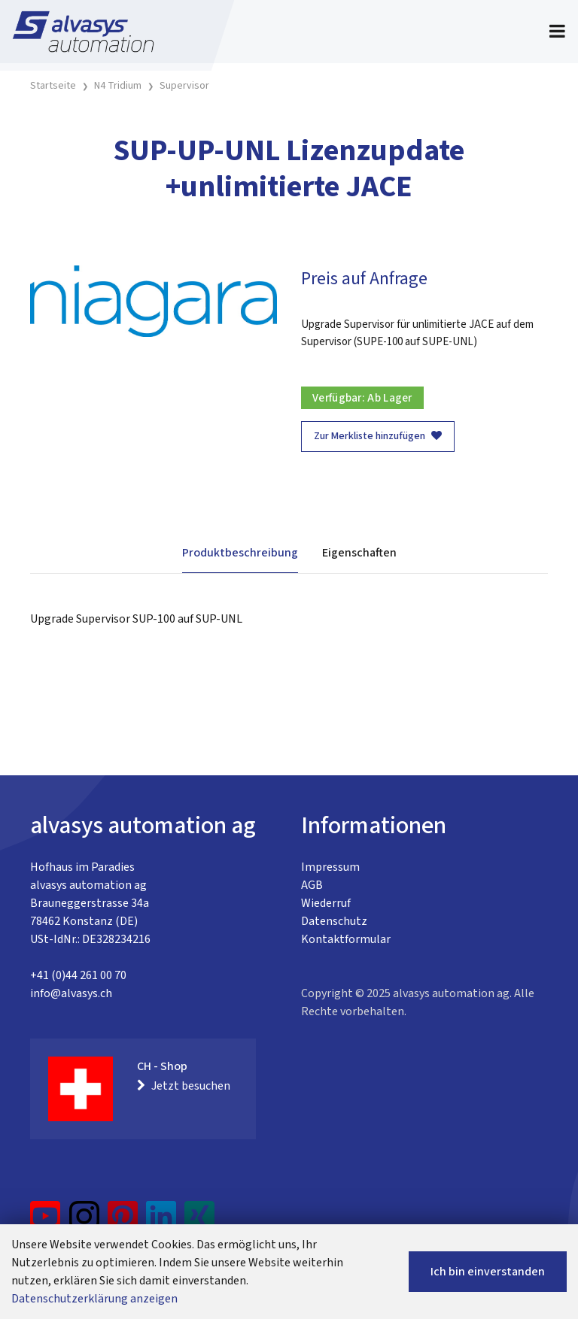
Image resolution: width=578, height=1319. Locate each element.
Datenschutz (334, 921)
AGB (312, 885)
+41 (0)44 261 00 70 (78, 975)
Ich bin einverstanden (487, 1271)
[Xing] (199, 1222)
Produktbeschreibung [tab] (240, 552)
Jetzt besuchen (183, 1086)
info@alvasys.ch (71, 993)
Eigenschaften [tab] (359, 552)
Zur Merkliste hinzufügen (378, 436)
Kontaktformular (346, 939)
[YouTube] (45, 1222)
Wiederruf (326, 903)
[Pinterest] (123, 1222)
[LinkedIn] (161, 1222)
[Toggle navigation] (557, 31)
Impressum (330, 867)
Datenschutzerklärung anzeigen (94, 1298)
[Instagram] (84, 1222)
